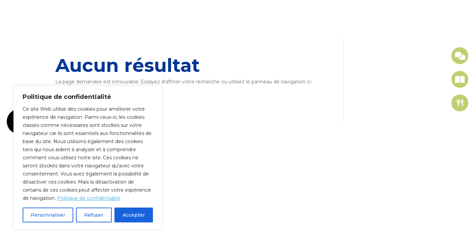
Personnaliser (48, 215)
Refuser (93, 215)
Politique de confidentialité (89, 198)
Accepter (134, 215)
